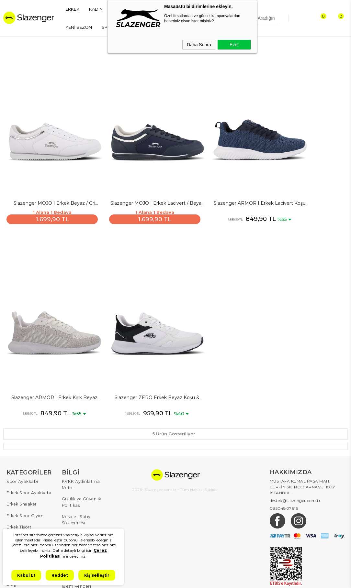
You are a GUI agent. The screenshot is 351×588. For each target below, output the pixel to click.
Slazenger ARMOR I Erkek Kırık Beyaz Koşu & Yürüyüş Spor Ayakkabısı (304, 179)
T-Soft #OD (193, 578)
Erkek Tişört (18, 475)
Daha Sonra (199, 44)
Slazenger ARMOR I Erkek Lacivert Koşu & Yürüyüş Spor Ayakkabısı (218, 179)
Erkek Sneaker (20, 453)
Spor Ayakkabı (21, 431)
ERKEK (72, 9)
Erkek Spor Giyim (24, 464)
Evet (234, 44)
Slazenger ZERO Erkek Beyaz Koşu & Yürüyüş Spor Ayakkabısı (46, 348)
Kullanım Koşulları (80, 498)
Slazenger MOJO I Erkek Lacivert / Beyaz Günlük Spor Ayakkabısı (133, 179)
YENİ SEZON (78, 27)
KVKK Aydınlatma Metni (86, 431)
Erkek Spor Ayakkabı (27, 442)
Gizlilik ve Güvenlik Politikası (81, 445)
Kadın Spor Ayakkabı (27, 497)
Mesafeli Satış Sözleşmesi (75, 462)
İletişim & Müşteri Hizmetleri (79, 512)
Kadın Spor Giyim (24, 508)
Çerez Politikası (77, 487)
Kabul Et (26, 575)
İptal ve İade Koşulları (84, 476)
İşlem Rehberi (76, 526)
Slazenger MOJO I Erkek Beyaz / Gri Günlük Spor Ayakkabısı (46, 179)
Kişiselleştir (96, 575)
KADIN (96, 9)
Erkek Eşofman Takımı (29, 486)
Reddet (59, 575)
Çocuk (12, 519)
